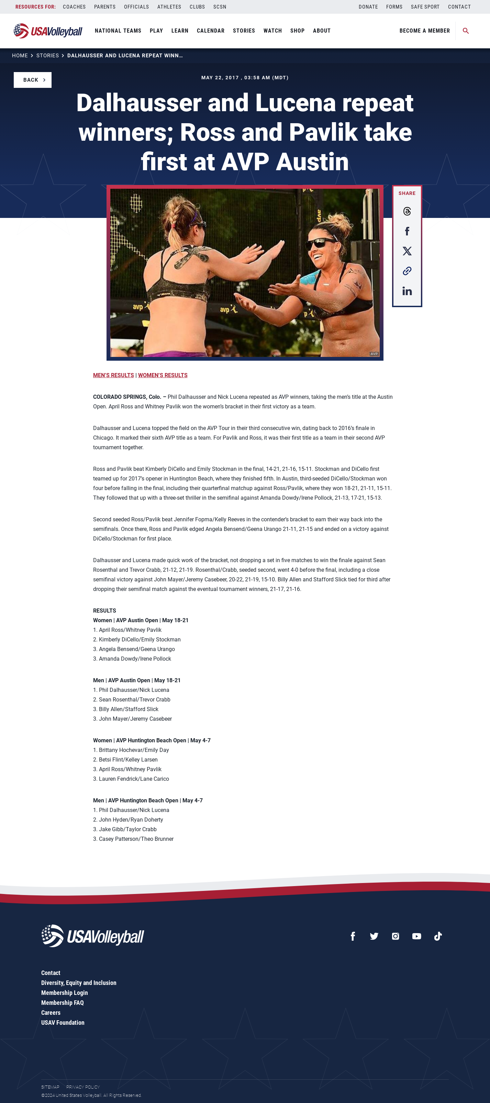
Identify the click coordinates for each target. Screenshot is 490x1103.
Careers (50, 1012)
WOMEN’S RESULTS (163, 375)
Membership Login (64, 992)
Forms (394, 7)
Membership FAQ (62, 1002)
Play (156, 30)
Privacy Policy (83, 1087)
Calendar (211, 30)
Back (30, 80)
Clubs (197, 7)
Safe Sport (425, 7)
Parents (105, 7)
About (322, 30)
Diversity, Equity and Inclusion (78, 982)
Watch (273, 30)
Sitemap (50, 1087)
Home (20, 56)
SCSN (219, 7)
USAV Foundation (63, 1022)
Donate (368, 7)
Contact (459, 7)
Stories (244, 30)
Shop (297, 30)
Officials (136, 7)
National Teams (118, 30)
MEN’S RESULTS (113, 375)
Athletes (169, 7)
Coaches (74, 7)
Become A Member (425, 30)
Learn (180, 30)
